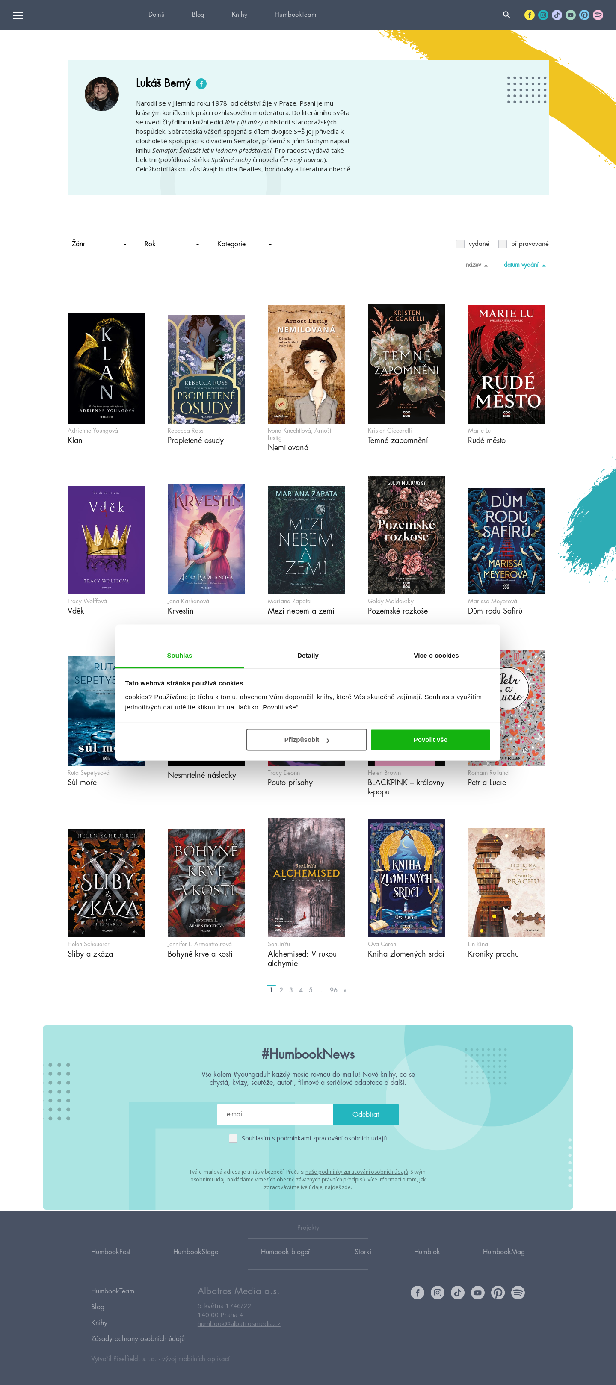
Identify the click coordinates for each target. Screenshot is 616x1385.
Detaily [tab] (308, 655)
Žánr (99, 244)
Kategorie (244, 244)
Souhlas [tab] (179, 655)
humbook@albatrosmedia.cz (239, 1336)
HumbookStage (195, 1263)
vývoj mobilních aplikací (196, 1358)
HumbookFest (110, 1263)
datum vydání (526, 265)
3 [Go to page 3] (291, 990)
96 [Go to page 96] (334, 990)
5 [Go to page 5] (311, 990)
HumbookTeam (296, 15)
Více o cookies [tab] (436, 655)
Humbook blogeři (286, 1263)
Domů (156, 15)
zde (346, 1186)
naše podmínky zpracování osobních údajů (356, 1171)
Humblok (427, 1263)
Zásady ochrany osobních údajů (138, 1339)
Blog (198, 15)
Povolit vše (430, 739)
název (478, 265)
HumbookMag (504, 1263)
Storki (363, 1263)
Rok (171, 244)
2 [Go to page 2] (281, 990)
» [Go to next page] (345, 990)
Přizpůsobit (307, 739)
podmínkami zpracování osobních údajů (332, 1138)
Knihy (239, 15)
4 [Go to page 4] (301, 990)
